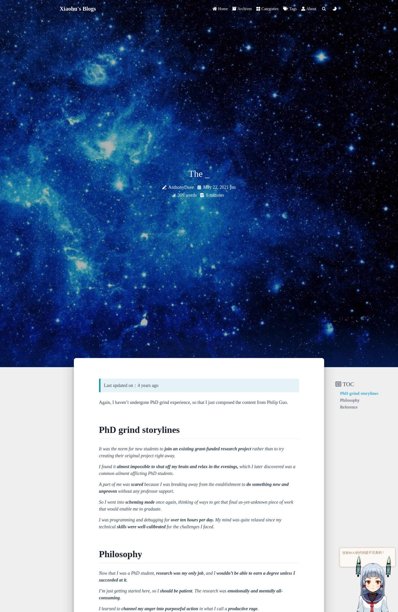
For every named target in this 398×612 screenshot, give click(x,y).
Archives (242, 9)
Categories (267, 9)
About (308, 9)
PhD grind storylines (359, 393)
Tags (289, 9)
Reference (349, 407)
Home (220, 9)
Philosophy (350, 400)
